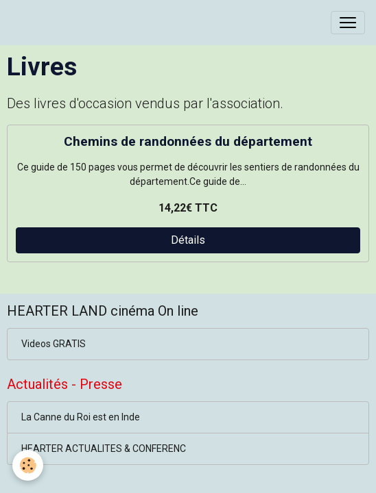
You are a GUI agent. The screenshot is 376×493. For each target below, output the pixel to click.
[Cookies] (27, 465)
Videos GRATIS (53, 343)
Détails (188, 239)
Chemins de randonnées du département (188, 141)
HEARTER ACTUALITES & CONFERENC (103, 448)
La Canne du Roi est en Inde (80, 417)
